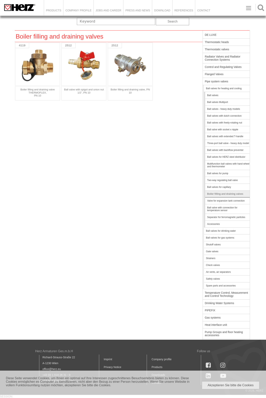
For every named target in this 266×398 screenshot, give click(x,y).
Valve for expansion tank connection (226, 200)
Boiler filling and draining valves (225, 194)
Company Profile (78, 10)
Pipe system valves (216, 81)
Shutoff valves (213, 244)
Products (53, 10)
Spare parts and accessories (221, 285)
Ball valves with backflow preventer (225, 150)
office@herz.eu (51, 369)
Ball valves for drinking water (221, 231)
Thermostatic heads (217, 42)
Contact (203, 10)
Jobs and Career (108, 10)
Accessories (213, 224)
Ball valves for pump (217, 173)
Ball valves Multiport (217, 102)
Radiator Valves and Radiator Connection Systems (222, 58)
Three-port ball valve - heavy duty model (228, 143)
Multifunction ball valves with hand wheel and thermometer (228, 165)
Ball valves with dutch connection (224, 115)
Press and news (137, 10)
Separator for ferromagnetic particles (226, 217)
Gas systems (213, 317)
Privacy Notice (112, 367)
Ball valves (212, 95)
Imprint (108, 359)
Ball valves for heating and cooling (224, 88)
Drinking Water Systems (219, 303)
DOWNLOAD (162, 10)
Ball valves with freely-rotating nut (224, 122)
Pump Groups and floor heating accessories (224, 333)
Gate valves (212, 251)
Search (173, 21)
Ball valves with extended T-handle (225, 136)
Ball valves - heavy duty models (223, 109)
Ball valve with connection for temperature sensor (222, 209)
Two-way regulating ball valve (222, 180)
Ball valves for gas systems (220, 237)
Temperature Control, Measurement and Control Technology (226, 294)
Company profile (162, 359)
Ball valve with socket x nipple (222, 129)
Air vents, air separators (218, 272)
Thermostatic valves (217, 49)
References (183, 10)
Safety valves (213, 278)
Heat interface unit (216, 324)
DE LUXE (211, 34)
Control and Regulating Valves (223, 66)
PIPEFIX (210, 310)
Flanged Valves (214, 74)
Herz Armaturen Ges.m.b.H (54, 351)
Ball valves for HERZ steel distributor (226, 157)
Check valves (213, 265)
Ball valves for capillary (219, 187)
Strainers (210, 258)
